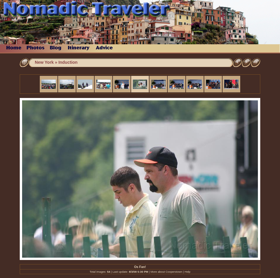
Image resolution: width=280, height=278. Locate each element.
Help (187, 271)
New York (44, 62)
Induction (68, 62)
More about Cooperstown (166, 271)
